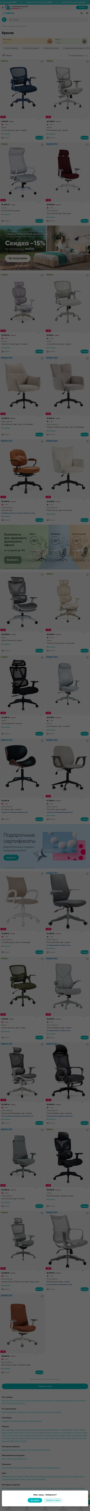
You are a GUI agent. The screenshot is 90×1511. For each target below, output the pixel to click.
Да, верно (35, 1500)
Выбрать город (53, 1500)
